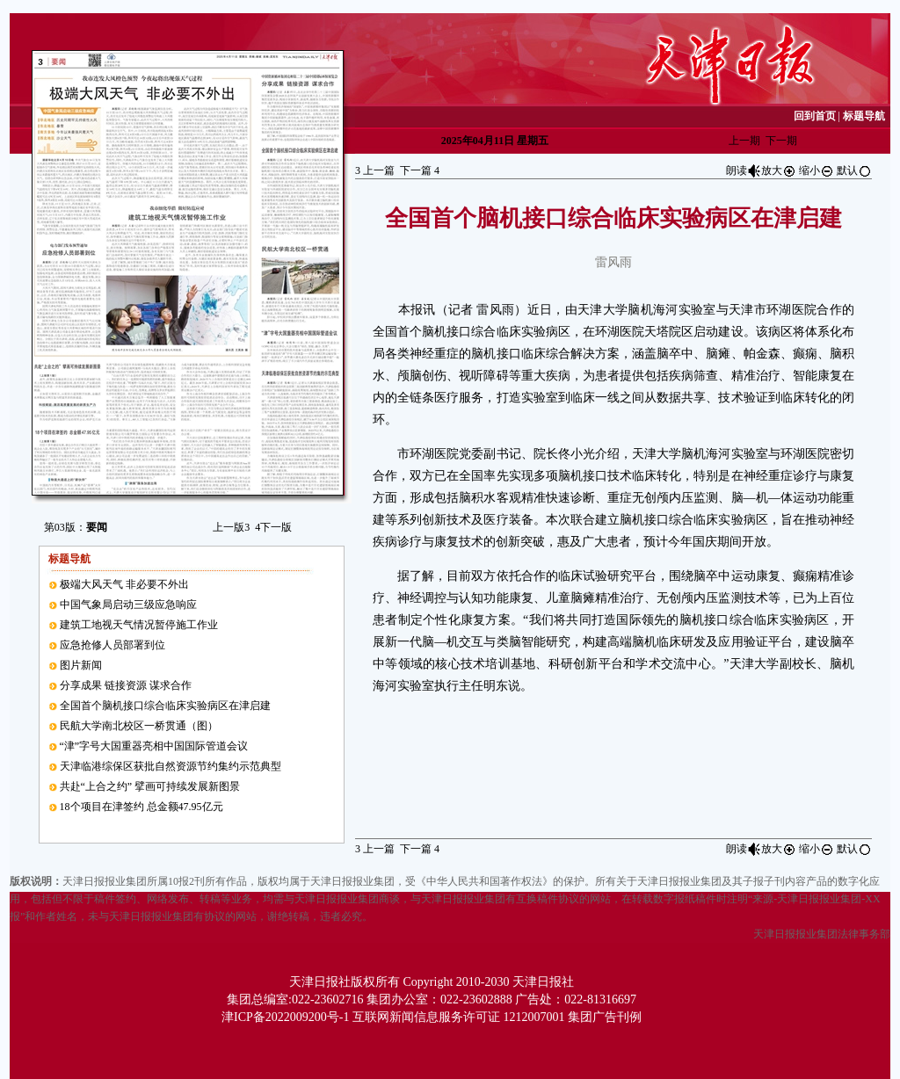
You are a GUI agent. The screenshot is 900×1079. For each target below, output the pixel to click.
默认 (854, 170)
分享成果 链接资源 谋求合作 (126, 685)
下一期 (781, 140)
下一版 (273, 527)
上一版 (231, 527)
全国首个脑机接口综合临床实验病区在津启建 (165, 705)
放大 (778, 170)
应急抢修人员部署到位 (112, 645)
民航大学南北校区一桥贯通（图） (139, 726)
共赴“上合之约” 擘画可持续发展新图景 (150, 786)
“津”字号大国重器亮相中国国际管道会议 (154, 746)
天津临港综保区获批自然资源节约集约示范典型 (170, 766)
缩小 (816, 170)
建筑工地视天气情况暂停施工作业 (139, 625)
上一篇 (375, 170)
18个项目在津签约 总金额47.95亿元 (141, 806)
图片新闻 (81, 665)
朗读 (743, 170)
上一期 (744, 140)
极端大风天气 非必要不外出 (124, 584)
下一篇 (419, 170)
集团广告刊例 (605, 1017)
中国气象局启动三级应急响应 (128, 604)
